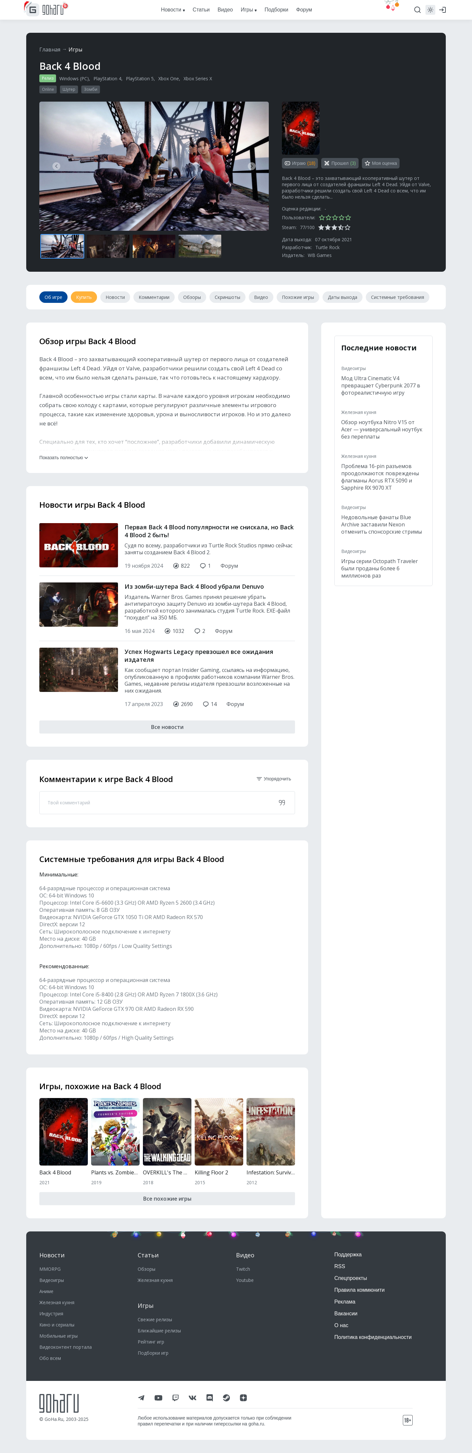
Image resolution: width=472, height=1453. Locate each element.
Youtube (245, 1280)
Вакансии (346, 1313)
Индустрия (51, 1313)
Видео (245, 1255)
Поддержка (348, 1254)
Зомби (90, 89)
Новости (52, 1255)
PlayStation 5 (140, 78)
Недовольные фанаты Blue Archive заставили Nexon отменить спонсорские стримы (381, 524)
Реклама (344, 1302)
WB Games (320, 255)
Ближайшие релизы (159, 1330)
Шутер (69, 89)
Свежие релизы (155, 1319)
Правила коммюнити (359, 1290)
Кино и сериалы (56, 1325)
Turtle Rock (327, 247)
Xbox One (168, 78)
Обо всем (50, 1358)
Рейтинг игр (151, 1342)
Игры (75, 49)
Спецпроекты (350, 1278)
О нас (341, 1325)
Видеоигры (353, 368)
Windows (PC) (74, 78)
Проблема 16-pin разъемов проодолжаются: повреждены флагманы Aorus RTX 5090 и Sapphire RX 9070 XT (380, 476)
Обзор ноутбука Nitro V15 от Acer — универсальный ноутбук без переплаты (382, 429)
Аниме (46, 1291)
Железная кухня (358, 412)
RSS (339, 1266)
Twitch (243, 1269)
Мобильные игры (58, 1336)
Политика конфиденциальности (373, 1337)
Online (48, 89)
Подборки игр (153, 1353)
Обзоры (146, 1269)
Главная (49, 49)
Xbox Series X (198, 78)
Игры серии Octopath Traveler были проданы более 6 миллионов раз (379, 568)
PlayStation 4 (107, 78)
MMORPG (50, 1269)
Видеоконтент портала (65, 1347)
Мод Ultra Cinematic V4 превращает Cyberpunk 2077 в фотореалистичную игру (380, 385)
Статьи (148, 1255)
